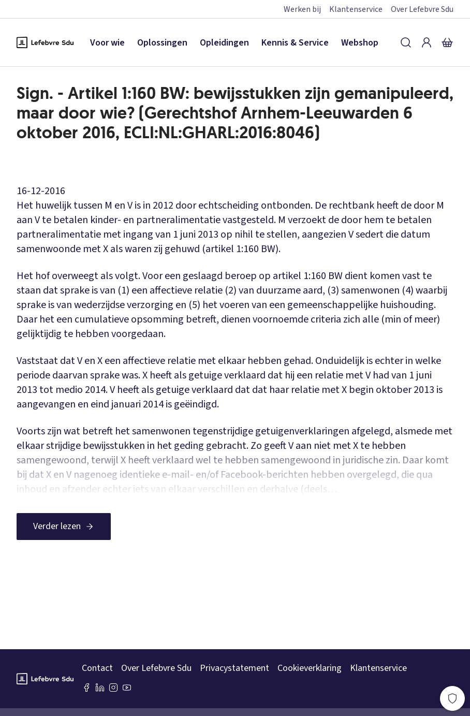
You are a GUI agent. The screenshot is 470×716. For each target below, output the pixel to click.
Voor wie (107, 42)
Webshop (359, 42)
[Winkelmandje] (447, 42)
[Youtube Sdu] (126, 687)
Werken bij (302, 9)
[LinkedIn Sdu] (100, 687)
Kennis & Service (295, 42)
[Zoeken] (406, 42)
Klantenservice (356, 9)
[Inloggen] (426, 42)
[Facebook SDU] (86, 687)
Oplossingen (162, 42)
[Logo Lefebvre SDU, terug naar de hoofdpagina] (45, 42)
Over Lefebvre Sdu (422, 9)
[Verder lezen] (64, 526)
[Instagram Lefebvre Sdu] (113, 687)
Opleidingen (224, 42)
